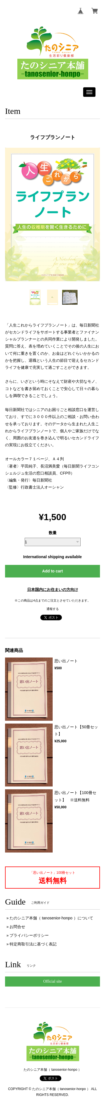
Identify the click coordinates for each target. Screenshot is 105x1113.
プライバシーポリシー (29, 935)
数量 (53, 532)
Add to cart (52, 571)
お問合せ (17, 926)
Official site (52, 981)
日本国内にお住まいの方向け (52, 589)
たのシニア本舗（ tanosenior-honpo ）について (51, 918)
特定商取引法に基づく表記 (33, 944)
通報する (52, 608)
